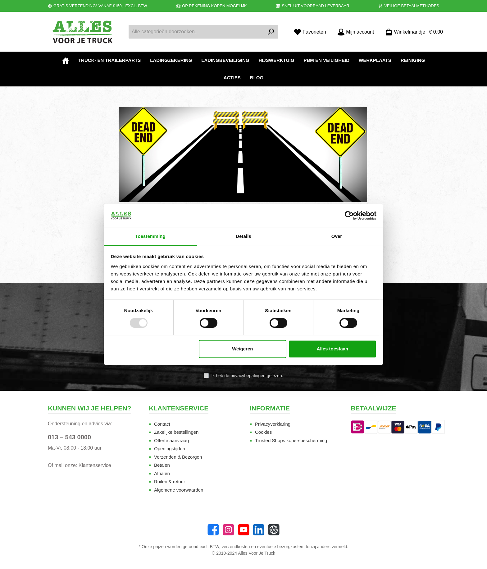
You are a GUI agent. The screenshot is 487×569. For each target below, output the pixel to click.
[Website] (274, 530)
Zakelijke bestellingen (176, 432)
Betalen (162, 465)
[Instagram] (228, 530)
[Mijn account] (355, 31)
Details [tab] (243, 236)
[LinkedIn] (259, 530)
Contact (162, 424)
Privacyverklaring (272, 424)
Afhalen (162, 473)
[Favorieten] (310, 31)
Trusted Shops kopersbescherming (291, 440)
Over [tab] (336, 236)
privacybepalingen (248, 375)
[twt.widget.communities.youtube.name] (244, 530)
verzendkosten (236, 546)
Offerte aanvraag (171, 440)
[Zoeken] (271, 32)
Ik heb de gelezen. (247, 375)
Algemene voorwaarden (178, 490)
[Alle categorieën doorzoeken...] (196, 32)
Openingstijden (169, 448)
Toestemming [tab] (150, 236)
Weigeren (242, 348)
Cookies (263, 432)
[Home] (65, 60)
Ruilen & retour (169, 481)
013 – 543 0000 (69, 437)
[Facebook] (213, 530)
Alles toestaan (332, 348)
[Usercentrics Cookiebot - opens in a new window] (349, 215)
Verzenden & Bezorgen (178, 457)
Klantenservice (95, 465)
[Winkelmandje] (412, 31)
